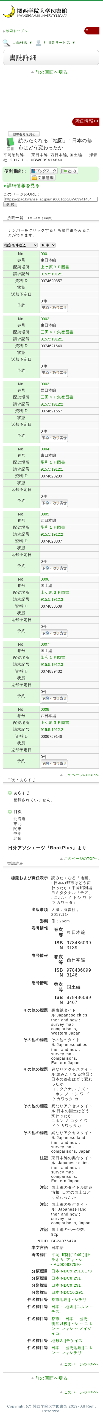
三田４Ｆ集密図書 (57, 332)
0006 (45, 579)
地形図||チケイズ (67, 1340)
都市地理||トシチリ (69, 1299)
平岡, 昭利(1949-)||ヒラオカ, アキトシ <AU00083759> (71, 1259)
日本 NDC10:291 (67, 1292)
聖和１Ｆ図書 (53, 462)
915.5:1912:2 (52, 404)
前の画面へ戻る (51, 72)
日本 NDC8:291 (66, 1278)
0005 (45, 514)
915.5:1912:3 (52, 599)
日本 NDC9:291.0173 (71, 1271)
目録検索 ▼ (17, 42)
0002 (45, 319)
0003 (45, 384)
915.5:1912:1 (52, 274)
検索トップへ (16, 31)
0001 (45, 254)
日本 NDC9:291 (66, 1285)
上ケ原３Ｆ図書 (55, 267)
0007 (45, 644)
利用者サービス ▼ (55, 42)
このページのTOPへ (81, 775)
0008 (45, 709)
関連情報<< (87, 121)
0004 (45, 449)
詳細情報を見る (23, 185)
